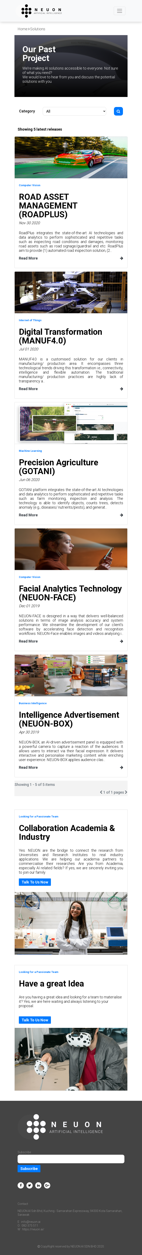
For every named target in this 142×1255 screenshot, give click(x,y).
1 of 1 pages (114, 792)
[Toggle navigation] (119, 11)
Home (23, 29)
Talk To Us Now (35, 882)
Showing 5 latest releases (40, 129)
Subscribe (29, 1168)
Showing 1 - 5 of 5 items (34, 784)
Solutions (37, 29)
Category (27, 111)
